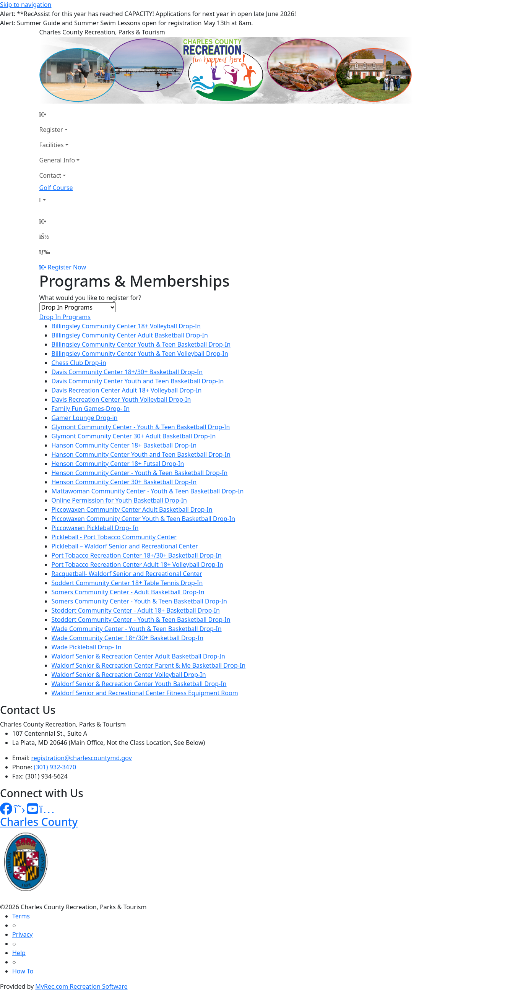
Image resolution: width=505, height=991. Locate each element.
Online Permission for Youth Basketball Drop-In (119, 500)
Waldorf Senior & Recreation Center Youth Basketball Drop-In (139, 684)
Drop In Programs (65, 317)
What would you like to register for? (90, 298)
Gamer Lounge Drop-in (85, 418)
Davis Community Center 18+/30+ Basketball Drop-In (127, 372)
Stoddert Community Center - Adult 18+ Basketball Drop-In (136, 610)
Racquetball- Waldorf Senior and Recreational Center (127, 573)
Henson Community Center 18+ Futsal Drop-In (118, 463)
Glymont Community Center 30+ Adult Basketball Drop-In (134, 436)
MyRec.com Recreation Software (81, 986)
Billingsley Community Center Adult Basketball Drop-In (130, 335)
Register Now (67, 267)
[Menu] (44, 252)
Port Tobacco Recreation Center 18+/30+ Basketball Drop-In (137, 555)
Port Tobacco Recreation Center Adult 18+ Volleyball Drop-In (137, 564)
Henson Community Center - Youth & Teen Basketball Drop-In (140, 473)
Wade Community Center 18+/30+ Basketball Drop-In (127, 638)
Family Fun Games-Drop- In (91, 408)
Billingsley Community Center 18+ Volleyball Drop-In (126, 326)
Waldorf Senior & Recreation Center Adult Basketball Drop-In (138, 656)
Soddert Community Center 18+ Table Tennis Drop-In (127, 583)
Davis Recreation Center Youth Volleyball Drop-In (121, 399)
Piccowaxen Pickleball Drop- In (95, 528)
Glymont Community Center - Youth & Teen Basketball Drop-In (141, 427)
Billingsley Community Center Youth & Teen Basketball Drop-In (141, 344)
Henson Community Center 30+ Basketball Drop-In (124, 482)
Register (51, 129)
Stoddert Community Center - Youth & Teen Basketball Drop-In (141, 619)
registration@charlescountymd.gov (81, 758)
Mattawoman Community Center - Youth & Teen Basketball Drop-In (148, 491)
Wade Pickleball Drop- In (87, 647)
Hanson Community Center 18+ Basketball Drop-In (124, 445)
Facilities (51, 145)
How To (22, 971)
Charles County (39, 821)
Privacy (22, 934)
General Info (57, 160)
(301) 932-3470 (55, 767)
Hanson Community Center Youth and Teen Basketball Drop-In (141, 454)
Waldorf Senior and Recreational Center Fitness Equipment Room (145, 693)
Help (19, 953)
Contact (50, 175)
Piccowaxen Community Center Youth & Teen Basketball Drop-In (143, 518)
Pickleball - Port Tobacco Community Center (114, 537)
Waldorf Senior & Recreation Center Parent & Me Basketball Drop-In (149, 665)
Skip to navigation (25, 4)
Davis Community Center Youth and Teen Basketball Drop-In (138, 381)
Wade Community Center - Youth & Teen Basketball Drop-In (137, 628)
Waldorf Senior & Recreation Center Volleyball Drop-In (129, 674)
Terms (21, 916)
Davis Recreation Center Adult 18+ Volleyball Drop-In (127, 390)
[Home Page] (59, 114)
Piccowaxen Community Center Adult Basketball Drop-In (132, 509)
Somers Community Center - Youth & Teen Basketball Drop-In (139, 601)
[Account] (59, 200)
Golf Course (56, 187)
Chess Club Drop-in (79, 362)
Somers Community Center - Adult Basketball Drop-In (128, 592)
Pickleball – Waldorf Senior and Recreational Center (125, 546)
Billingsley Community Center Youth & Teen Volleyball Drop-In (140, 353)
